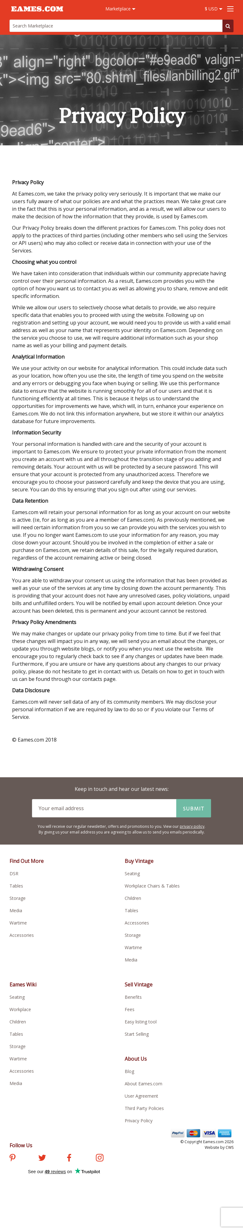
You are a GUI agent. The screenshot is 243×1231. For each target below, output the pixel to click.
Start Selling (137, 1034)
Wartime (18, 923)
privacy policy (192, 826)
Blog (129, 1071)
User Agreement (141, 1096)
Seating (132, 873)
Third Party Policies (144, 1108)
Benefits (133, 997)
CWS (230, 1147)
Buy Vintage (139, 861)
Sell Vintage (139, 984)
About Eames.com (143, 1084)
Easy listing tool (141, 1022)
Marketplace (120, 9)
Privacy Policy (139, 1121)
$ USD (213, 9)
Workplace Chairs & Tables (152, 886)
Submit (193, 808)
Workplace (20, 1009)
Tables (16, 886)
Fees (129, 1009)
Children (133, 898)
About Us (136, 1058)
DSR (13, 873)
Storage (17, 898)
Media (15, 910)
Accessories (21, 935)
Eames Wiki (22, 984)
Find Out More (26, 861)
